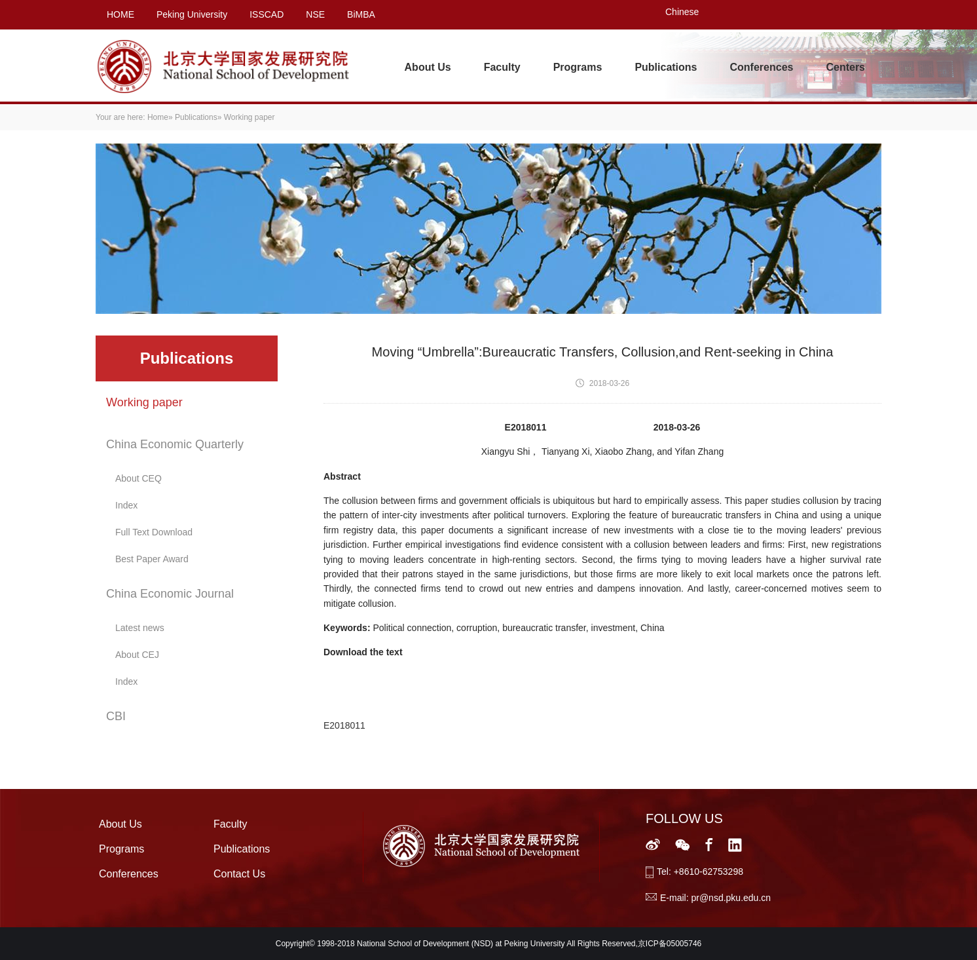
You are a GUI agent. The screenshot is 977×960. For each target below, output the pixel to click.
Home (157, 117)
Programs (577, 67)
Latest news (139, 628)
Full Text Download (154, 532)
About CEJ (137, 654)
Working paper (144, 402)
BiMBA (361, 14)
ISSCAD (266, 14)
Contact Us (239, 873)
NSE (315, 14)
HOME (120, 14)
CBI (116, 716)
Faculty (502, 67)
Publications (666, 67)
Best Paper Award (152, 559)
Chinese (682, 12)
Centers (845, 67)
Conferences (762, 67)
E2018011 (344, 725)
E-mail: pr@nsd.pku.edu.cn (715, 898)
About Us (428, 67)
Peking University (192, 14)
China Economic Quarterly (175, 444)
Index (126, 505)
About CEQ (138, 478)
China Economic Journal (170, 593)
